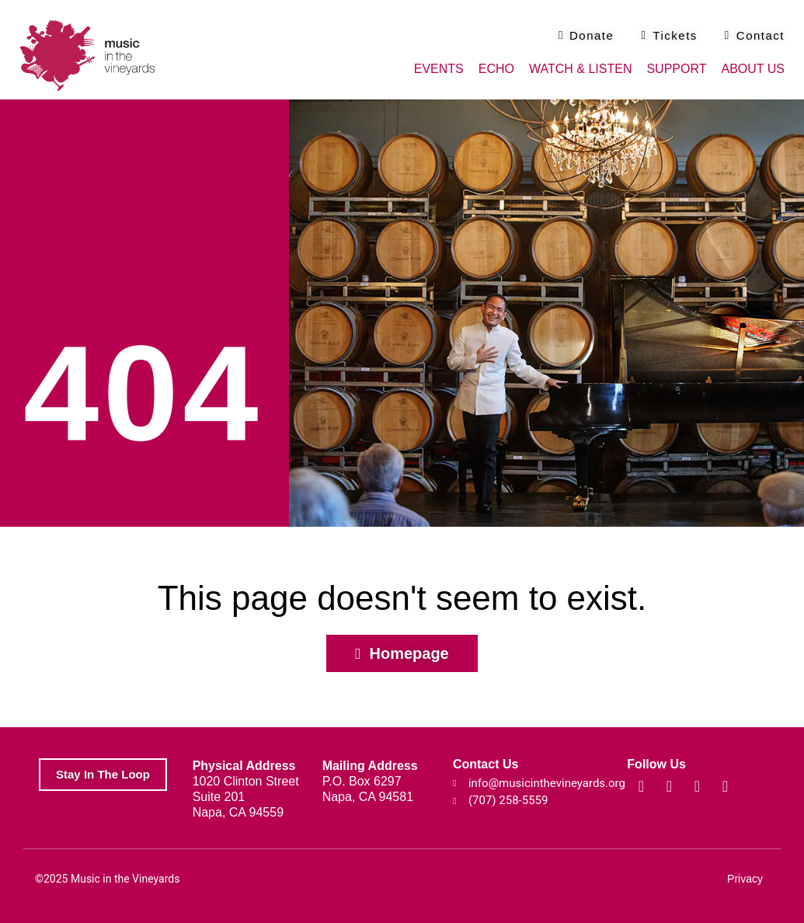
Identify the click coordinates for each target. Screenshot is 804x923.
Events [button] (439, 68)
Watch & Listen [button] (580, 68)
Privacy (745, 878)
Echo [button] (496, 68)
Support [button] (676, 68)
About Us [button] (753, 68)
